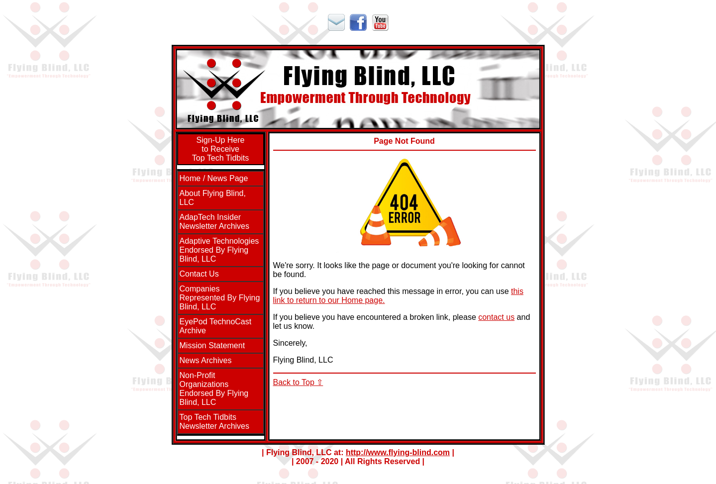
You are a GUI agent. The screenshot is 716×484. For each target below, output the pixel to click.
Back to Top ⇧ (298, 382)
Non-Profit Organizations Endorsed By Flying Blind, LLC (214, 388)
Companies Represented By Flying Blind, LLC (220, 298)
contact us (496, 317)
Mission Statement (212, 345)
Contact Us (199, 274)
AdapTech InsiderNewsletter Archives (215, 221)
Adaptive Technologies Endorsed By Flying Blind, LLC (219, 250)
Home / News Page (214, 178)
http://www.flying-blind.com (398, 452)
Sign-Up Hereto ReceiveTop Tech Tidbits (220, 149)
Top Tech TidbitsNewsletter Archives (215, 421)
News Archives (206, 360)
